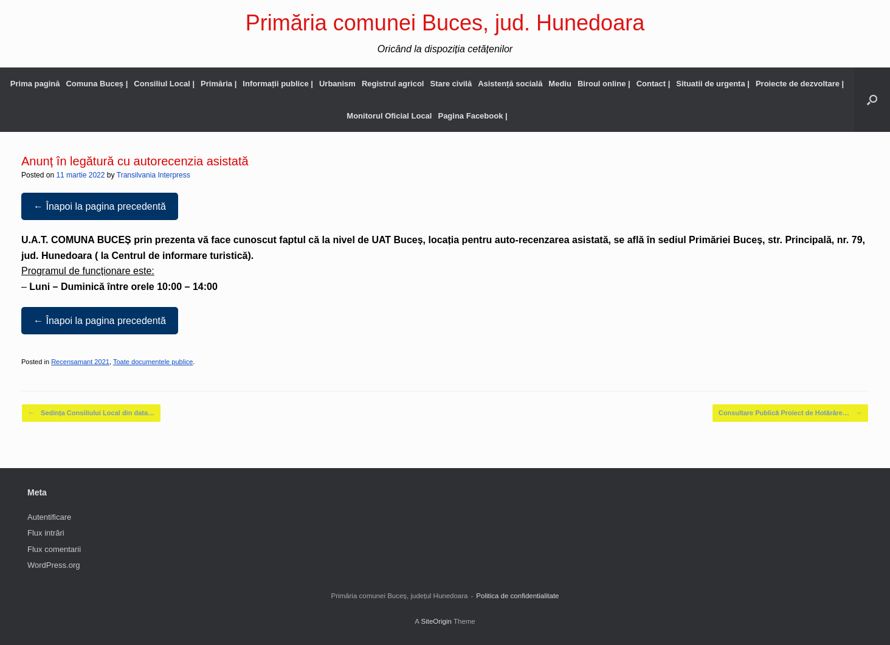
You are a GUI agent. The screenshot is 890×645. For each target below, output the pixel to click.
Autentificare (49, 517)
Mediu (559, 83)
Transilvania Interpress (153, 175)
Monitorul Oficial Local (389, 115)
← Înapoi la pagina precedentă (99, 206)
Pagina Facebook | (472, 115)
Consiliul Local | (164, 83)
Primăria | (218, 83)
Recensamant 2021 (80, 361)
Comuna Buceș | (97, 83)
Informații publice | (278, 83)
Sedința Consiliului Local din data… (91, 413)
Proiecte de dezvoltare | (800, 83)
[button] (872, 99)
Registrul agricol (393, 83)
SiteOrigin (436, 621)
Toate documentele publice (153, 361)
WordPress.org (53, 565)
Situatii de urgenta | (713, 83)
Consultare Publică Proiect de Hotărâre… (790, 413)
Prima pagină (35, 83)
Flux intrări (45, 532)
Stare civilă (451, 83)
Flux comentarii (54, 549)
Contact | (653, 83)
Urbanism (337, 83)
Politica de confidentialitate (517, 595)
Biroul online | (604, 83)
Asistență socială (510, 83)
